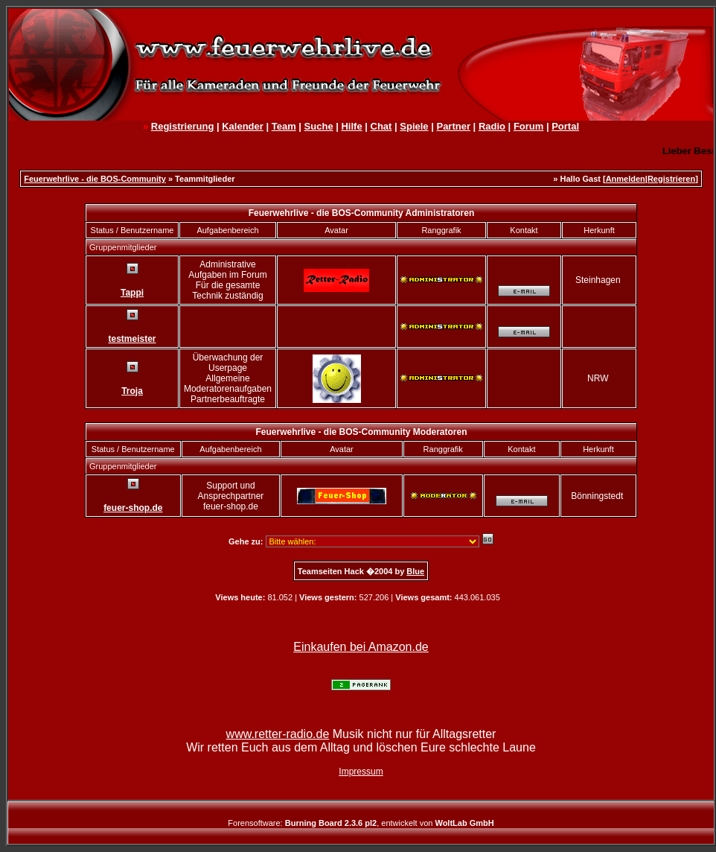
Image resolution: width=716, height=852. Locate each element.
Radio (492, 126)
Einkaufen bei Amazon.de (360, 646)
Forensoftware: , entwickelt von (360, 822)
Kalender (242, 126)
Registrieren (671, 178)
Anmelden (625, 178)
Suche (318, 126)
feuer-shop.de (132, 508)
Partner (453, 126)
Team (284, 126)
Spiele (414, 126)
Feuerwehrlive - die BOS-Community (95, 178)
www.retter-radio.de (278, 734)
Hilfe (351, 126)
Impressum (361, 771)
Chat (381, 126)
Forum (528, 126)
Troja (132, 391)
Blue (415, 571)
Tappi (132, 292)
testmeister (132, 339)
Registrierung (182, 126)
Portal (565, 126)
